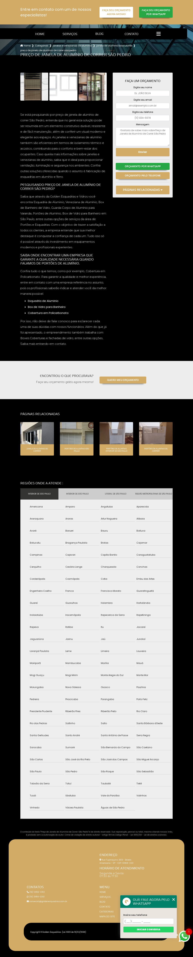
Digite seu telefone (142, 112)
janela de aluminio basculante (114, 45)
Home (39, 34)
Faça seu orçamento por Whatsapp (156, 12)
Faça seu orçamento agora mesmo (116, 12)
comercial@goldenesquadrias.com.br (47, 901)
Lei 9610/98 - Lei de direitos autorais (148, 834)
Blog (99, 34)
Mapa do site (107, 916)
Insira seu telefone (135, 915)
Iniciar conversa (148, 929)
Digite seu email (143, 99)
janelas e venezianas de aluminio (72, 45)
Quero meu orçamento (123, 380)
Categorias (41, 45)
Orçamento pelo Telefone (143, 176)
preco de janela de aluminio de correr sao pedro (48, 50)
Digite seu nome (142, 87)
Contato (131, 34)
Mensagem (142, 124)
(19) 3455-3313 (36, 891)
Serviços (70, 34)
